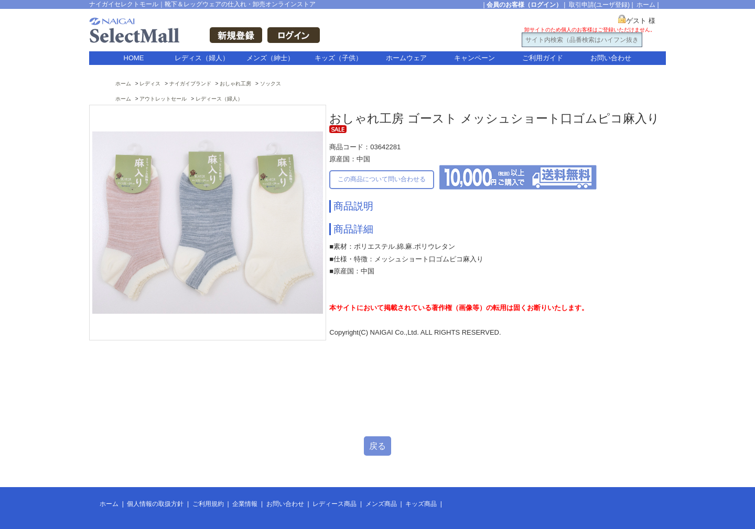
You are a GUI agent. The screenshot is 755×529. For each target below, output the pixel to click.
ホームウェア (406, 58)
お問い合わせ (610, 58)
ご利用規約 (208, 504)
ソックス (270, 83)
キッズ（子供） (338, 58)
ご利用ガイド (542, 58)
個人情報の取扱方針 (155, 504)
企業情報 (244, 504)
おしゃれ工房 (235, 83)
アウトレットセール (163, 99)
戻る (377, 446)
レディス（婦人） (202, 58)
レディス (149, 83)
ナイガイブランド (190, 83)
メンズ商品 (381, 504)
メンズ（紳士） (270, 58)
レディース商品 (334, 504)
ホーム (646, 4)
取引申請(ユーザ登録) (599, 4)
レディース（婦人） (219, 99)
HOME (134, 58)
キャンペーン (474, 58)
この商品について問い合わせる (382, 179)
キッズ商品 (421, 504)
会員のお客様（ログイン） (524, 4)
